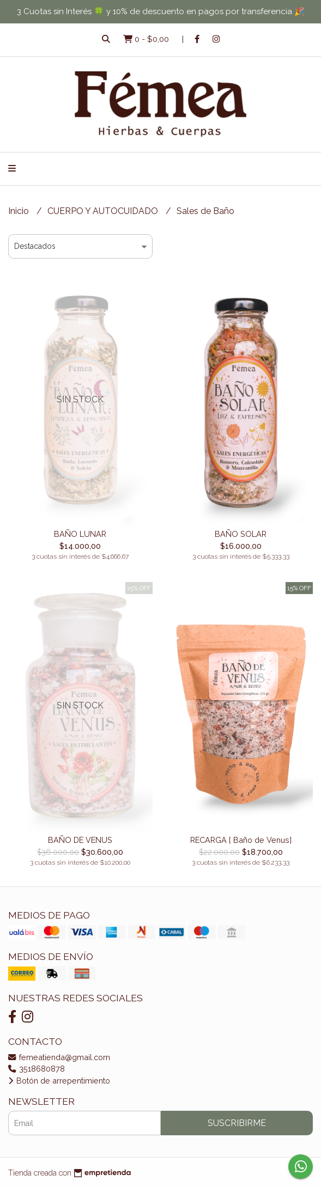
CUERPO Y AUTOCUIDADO (103, 211)
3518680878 (36, 1068)
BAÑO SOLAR (241, 534)
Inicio (19, 211)
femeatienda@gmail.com (59, 1057)
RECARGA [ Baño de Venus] (241, 840)
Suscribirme (237, 1123)
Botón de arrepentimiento (59, 1080)
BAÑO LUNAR (80, 534)
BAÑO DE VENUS (80, 840)
